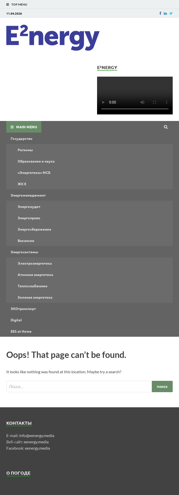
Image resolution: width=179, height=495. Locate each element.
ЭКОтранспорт (23, 308)
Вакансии (26, 240)
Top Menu (19, 4)
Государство (22, 138)
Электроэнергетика (35, 263)
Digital (16, 320)
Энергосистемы (24, 252)
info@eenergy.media (36, 435)
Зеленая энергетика (35, 297)
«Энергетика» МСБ (34, 172)
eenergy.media (36, 441)
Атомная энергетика (35, 274)
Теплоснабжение (32, 286)
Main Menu (26, 127)
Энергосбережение (34, 229)
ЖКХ (22, 183)
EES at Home (21, 331)
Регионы (25, 149)
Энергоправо (29, 217)
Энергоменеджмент (28, 195)
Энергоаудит (29, 206)
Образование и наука (36, 161)
